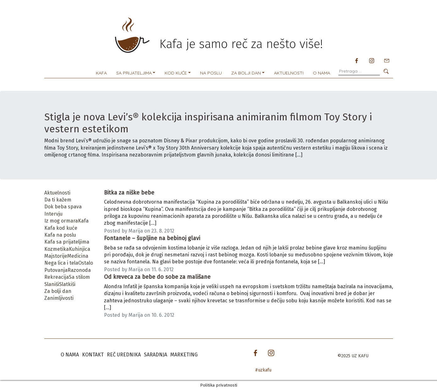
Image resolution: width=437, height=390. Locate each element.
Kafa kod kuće (60, 228)
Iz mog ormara (61, 221)
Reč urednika (124, 355)
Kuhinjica (79, 249)
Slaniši (51, 284)
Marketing (184, 355)
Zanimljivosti (59, 298)
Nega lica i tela (61, 263)
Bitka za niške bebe (129, 192)
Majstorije (55, 256)
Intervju (53, 214)
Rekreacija (56, 277)
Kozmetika (56, 249)
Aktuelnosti (288, 73)
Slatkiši (67, 284)
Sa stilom (79, 277)
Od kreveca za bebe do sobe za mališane (157, 276)
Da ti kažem (57, 200)
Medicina (77, 256)
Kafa (101, 73)
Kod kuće (176, 73)
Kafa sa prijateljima (66, 242)
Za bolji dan (246, 73)
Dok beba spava (63, 207)
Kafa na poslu (60, 235)
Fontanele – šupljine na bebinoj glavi (152, 238)
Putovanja (56, 270)
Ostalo (85, 263)
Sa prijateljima (134, 73)
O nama (321, 73)
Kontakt (93, 355)
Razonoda (79, 270)
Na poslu (211, 73)
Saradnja (155, 355)
